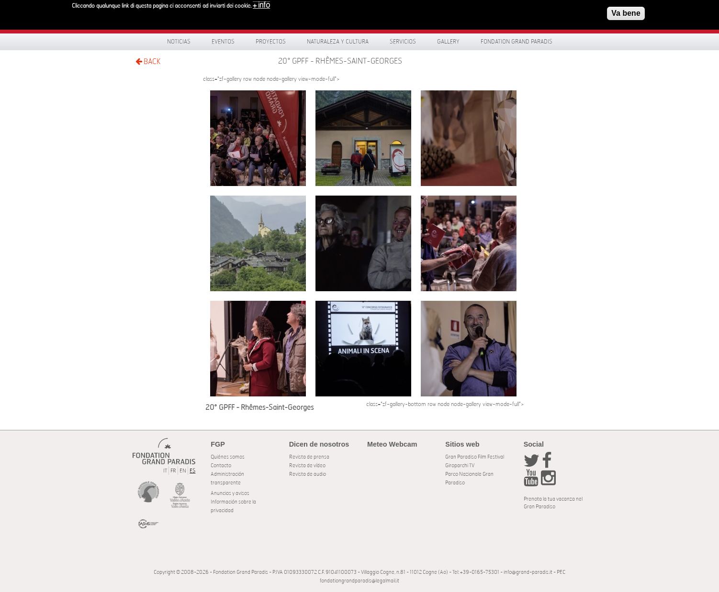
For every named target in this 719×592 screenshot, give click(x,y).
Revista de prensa (309, 457)
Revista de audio (307, 474)
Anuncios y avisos (230, 493)
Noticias (179, 41)
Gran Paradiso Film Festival (474, 457)
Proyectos (271, 41)
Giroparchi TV (459, 465)
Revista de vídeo (307, 465)
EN (183, 470)
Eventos (223, 41)
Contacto (221, 465)
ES (192, 470)
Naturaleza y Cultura (338, 41)
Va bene (625, 11)
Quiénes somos (228, 457)
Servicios (403, 41)
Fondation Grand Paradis (516, 41)
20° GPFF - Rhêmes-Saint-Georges (340, 61)
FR (173, 470)
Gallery (448, 41)
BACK (147, 61)
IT (165, 470)
